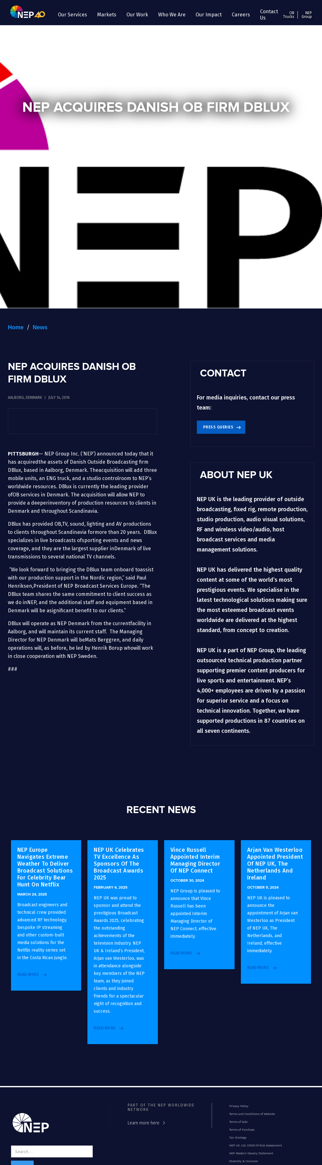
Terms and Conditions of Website (252, 1114)
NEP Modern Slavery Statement (251, 1153)
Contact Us (269, 14)
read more (28, 974)
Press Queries (218, 427)
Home (16, 327)
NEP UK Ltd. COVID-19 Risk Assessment (255, 1145)
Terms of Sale (238, 1122)
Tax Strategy (238, 1138)
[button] (72, 14)
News (40, 327)
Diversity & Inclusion (243, 1161)
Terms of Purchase (241, 1130)
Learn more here (143, 1123)
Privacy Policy (238, 1106)
